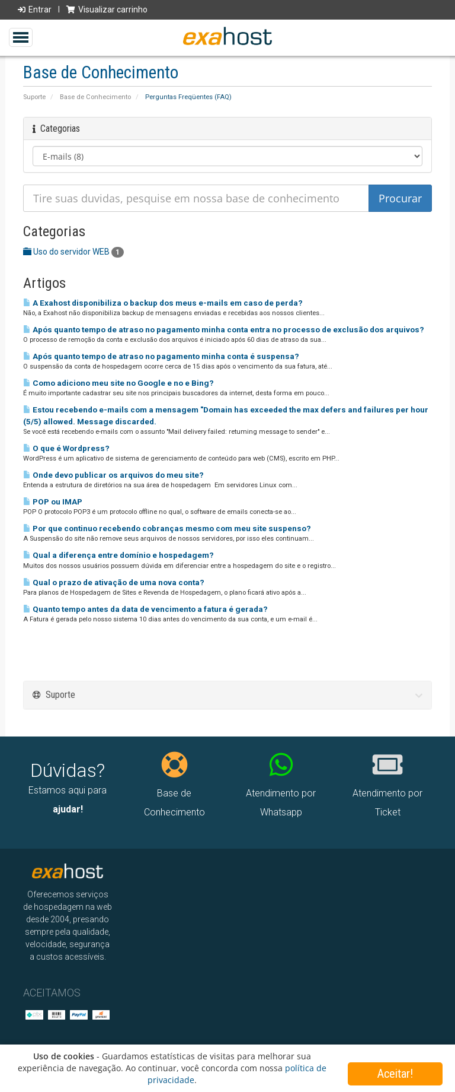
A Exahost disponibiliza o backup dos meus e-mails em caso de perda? (163, 303)
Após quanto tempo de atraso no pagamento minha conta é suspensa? (161, 356)
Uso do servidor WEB (73, 251)
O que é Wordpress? (66, 448)
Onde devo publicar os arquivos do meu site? (113, 475)
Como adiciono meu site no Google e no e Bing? (118, 383)
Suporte (34, 97)
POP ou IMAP (52, 501)
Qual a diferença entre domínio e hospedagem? (118, 555)
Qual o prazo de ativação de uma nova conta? (113, 582)
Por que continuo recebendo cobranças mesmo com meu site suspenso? (167, 528)
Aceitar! (395, 1073)
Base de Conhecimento (95, 97)
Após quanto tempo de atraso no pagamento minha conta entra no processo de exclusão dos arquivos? (223, 329)
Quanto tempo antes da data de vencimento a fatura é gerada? (145, 609)
